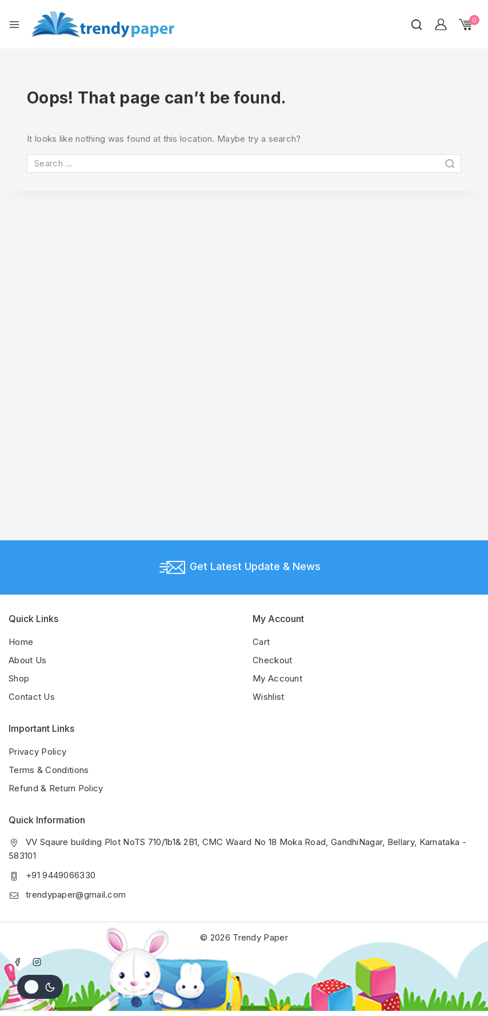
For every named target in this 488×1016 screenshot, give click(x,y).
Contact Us (32, 696)
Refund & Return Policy (56, 788)
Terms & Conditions (49, 769)
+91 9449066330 (60, 875)
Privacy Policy (37, 751)
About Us (27, 660)
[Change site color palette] (40, 987)
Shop (19, 678)
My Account (277, 678)
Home (21, 641)
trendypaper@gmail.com (76, 894)
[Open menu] (14, 24)
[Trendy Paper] (102, 24)
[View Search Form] (416, 24)
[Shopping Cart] (469, 24)
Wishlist (268, 696)
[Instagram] (37, 961)
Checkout (272, 660)
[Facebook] (17, 961)
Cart (261, 641)
